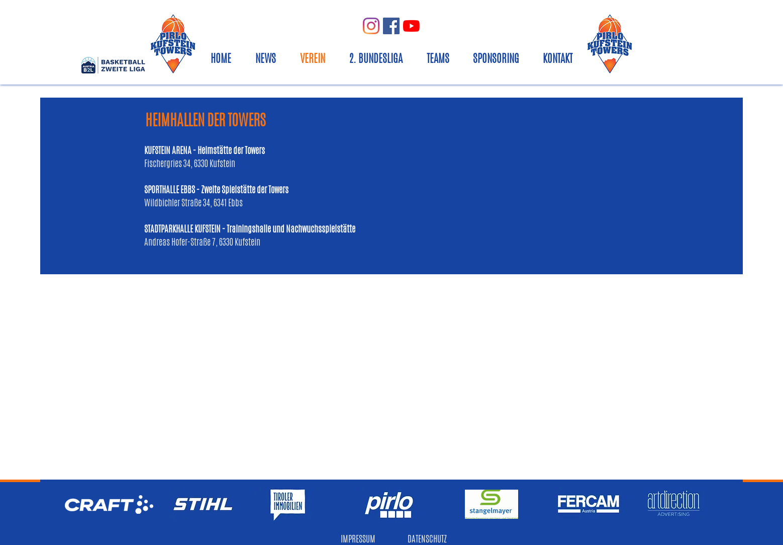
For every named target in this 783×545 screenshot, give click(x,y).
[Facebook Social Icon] (391, 26)
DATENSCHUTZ (427, 538)
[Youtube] (411, 26)
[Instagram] (371, 26)
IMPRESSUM (358, 538)
